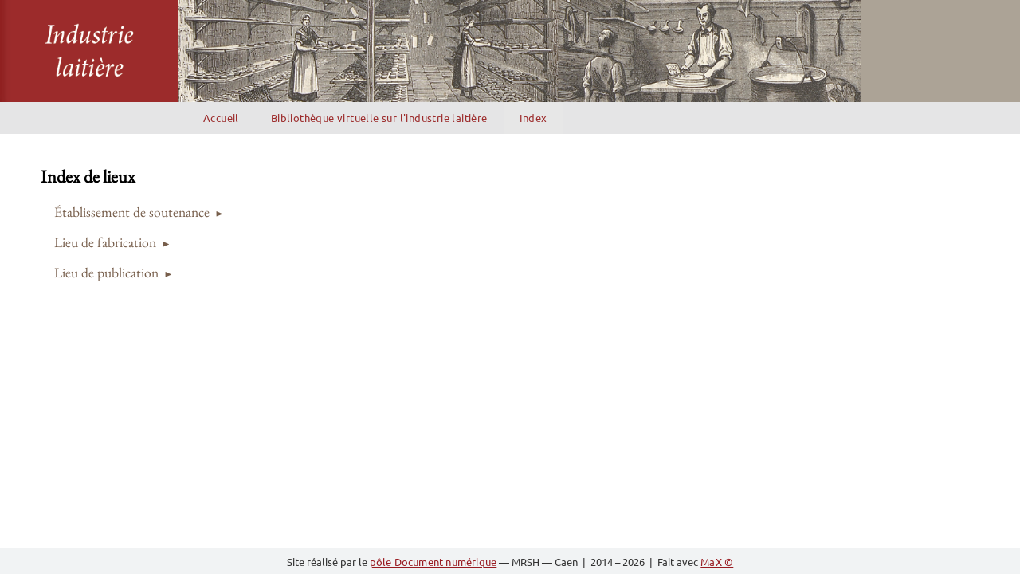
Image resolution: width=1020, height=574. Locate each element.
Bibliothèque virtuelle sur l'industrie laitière (379, 117)
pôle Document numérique (433, 561)
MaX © (716, 561)
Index (533, 117)
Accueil (221, 117)
